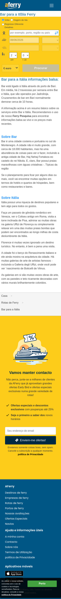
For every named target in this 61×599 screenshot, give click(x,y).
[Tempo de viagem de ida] (50, 40)
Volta (7, 20)
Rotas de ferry (14, 503)
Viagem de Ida (20, 20)
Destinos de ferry (16, 493)
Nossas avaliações (17, 513)
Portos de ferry (14, 508)
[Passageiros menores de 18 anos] (25, 55)
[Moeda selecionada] (10, 68)
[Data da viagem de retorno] (24, 48)
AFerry (9, 486)
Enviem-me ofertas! (30, 440)
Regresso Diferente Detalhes (14, 26)
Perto (42, 583)
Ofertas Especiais (16, 519)
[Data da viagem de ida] (24, 40)
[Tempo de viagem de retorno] (50, 48)
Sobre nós (11, 547)
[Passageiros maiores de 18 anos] (13, 55)
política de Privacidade (30, 454)
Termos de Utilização (18, 552)
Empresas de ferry (16, 498)
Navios (9, 524)
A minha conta (14, 537)
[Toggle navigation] (51, 5)
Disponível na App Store (14, 573)
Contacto (11, 542)
